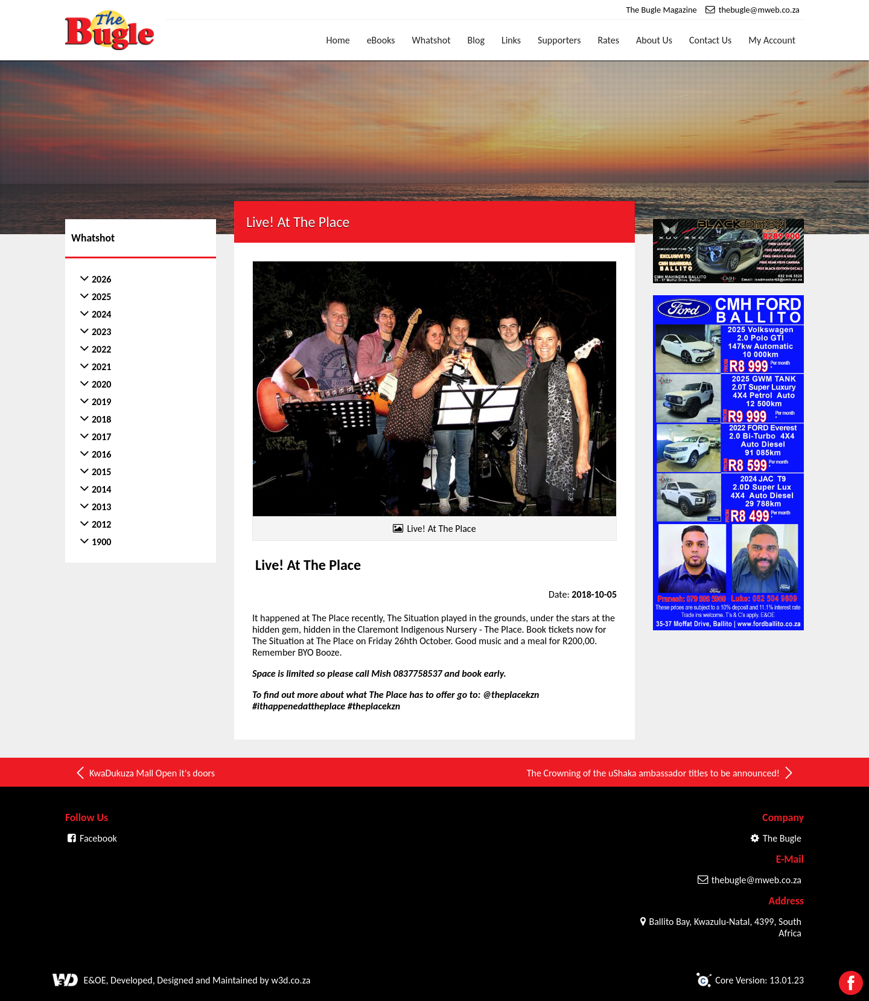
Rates (608, 40)
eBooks (381, 40)
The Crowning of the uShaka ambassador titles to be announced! (661, 773)
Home (338, 40)
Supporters (559, 40)
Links (511, 40)
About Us (654, 40)
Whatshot (431, 40)
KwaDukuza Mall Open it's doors (144, 773)
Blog (476, 40)
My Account (771, 40)
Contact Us (710, 40)
